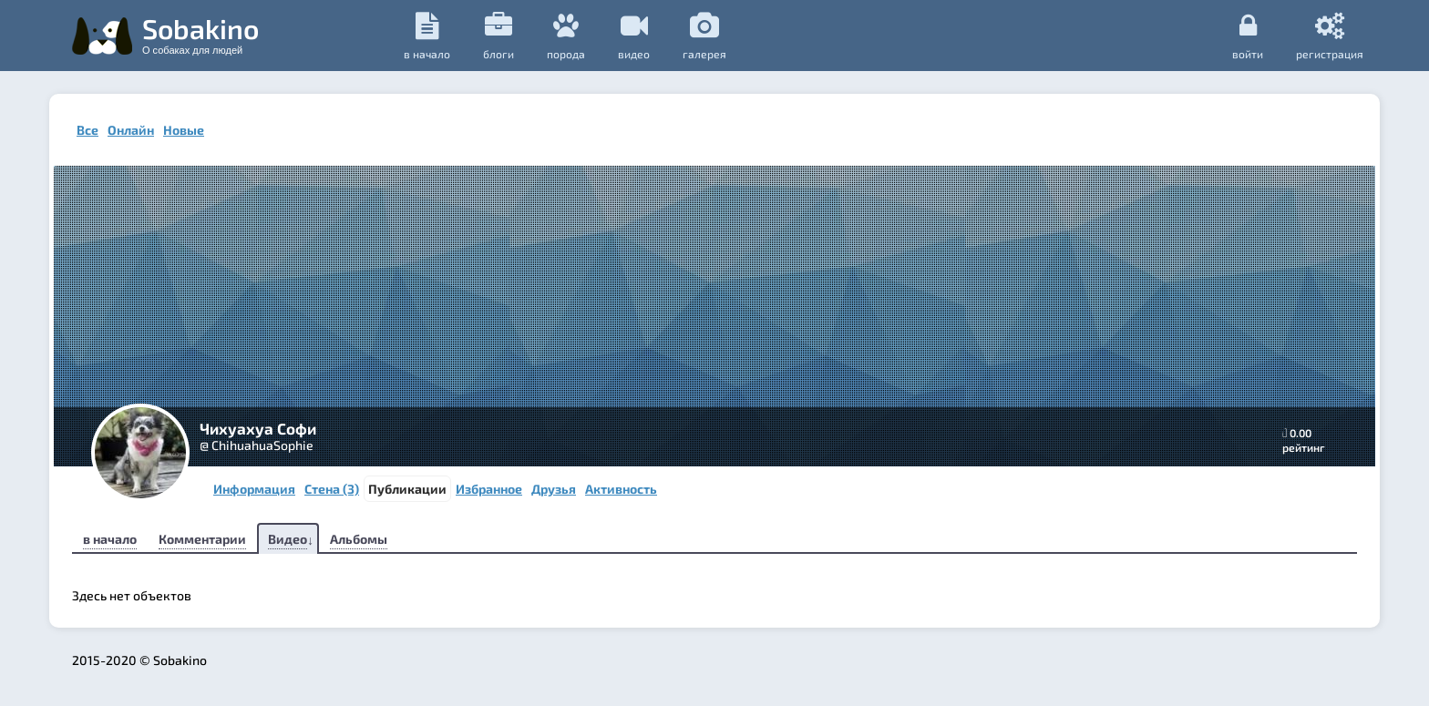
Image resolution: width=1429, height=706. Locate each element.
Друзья (553, 489)
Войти (1247, 35)
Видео (287, 539)
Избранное (489, 489)
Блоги (498, 36)
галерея (704, 36)
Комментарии (202, 539)
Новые (183, 130)
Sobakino (200, 34)
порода (566, 36)
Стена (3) (331, 489)
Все (87, 130)
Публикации (407, 489)
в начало (427, 36)
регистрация (1329, 35)
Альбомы (358, 539)
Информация (254, 489)
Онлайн (131, 130)
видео (634, 36)
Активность (621, 489)
